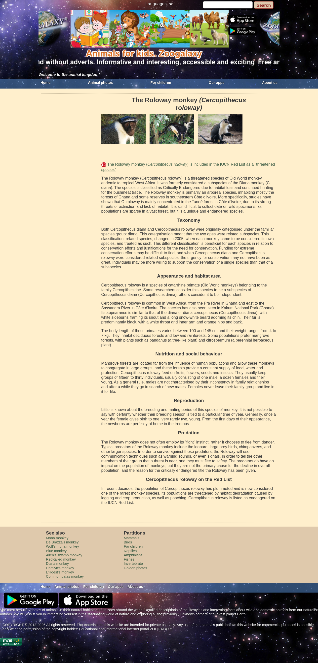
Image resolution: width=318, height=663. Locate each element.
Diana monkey (57, 564)
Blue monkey (56, 551)
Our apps (216, 83)
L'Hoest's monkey (60, 572)
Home (45, 83)
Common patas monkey (65, 576)
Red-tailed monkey (61, 559)
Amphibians (133, 555)
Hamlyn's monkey (60, 568)
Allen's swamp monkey (64, 555)
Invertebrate (133, 564)
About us (270, 83)
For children (161, 83)
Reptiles (130, 551)
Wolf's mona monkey (62, 546)
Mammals (131, 538)
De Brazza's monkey (62, 542)
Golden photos (135, 568)
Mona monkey (57, 538)
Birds (128, 542)
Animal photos (100, 83)
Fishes (129, 559)
